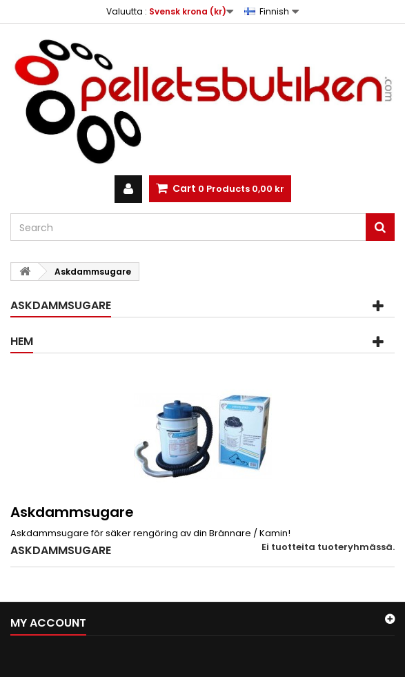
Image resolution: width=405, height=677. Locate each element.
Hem (21, 341)
